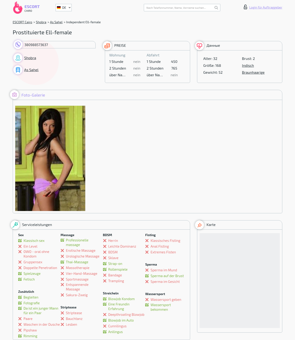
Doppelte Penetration (40, 268)
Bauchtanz (74, 319)
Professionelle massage (77, 242)
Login (263, 6)
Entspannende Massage (77, 286)
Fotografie (32, 303)
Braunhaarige (253, 72)
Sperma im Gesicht (165, 281)
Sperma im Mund (163, 270)
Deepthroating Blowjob (126, 314)
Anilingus (115, 332)
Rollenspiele (118, 269)
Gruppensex (33, 262)
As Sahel (56, 22)
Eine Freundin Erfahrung (119, 306)
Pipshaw (30, 330)
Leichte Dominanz (122, 246)
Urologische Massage (83, 256)
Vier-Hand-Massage (81, 273)
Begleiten (31, 297)
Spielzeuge (32, 273)
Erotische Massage (80, 250)
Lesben (71, 324)
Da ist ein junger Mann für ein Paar (41, 310)
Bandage (115, 275)
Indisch (248, 65)
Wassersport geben (165, 299)
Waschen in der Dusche (42, 324)
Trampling (116, 281)
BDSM (113, 252)
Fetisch (29, 279)
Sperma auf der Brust (167, 276)
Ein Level (30, 246)
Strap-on (115, 263)
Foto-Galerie (27, 94)
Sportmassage (77, 279)
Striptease (74, 313)
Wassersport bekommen (160, 307)
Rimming (30, 336)
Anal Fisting (159, 246)
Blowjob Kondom (121, 299)
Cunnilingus (117, 326)
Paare (28, 319)
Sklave (113, 258)
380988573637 (36, 45)
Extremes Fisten (163, 252)
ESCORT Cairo (22, 22)
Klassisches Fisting (165, 240)
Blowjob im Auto (121, 320)
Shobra (41, 22)
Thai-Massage (77, 262)
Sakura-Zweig (77, 295)
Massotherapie (77, 268)
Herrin (113, 240)
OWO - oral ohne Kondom (36, 253)
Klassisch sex (34, 240)
